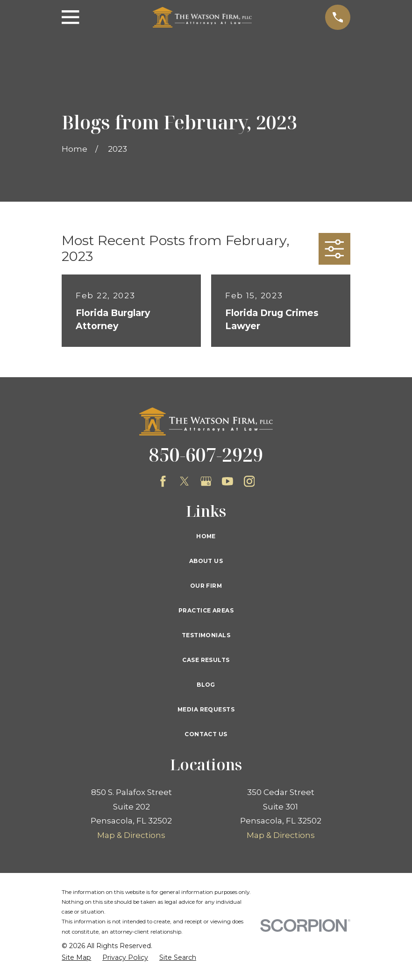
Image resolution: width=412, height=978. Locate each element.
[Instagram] (249, 481)
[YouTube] (227, 481)
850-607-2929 (206, 454)
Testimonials (206, 635)
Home (206, 536)
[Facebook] (163, 481)
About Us (206, 560)
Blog (206, 684)
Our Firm (206, 585)
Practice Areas (206, 610)
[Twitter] (184, 481)
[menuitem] (76, 958)
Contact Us (206, 734)
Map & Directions (131, 835)
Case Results (205, 659)
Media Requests (206, 709)
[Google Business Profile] (206, 481)
